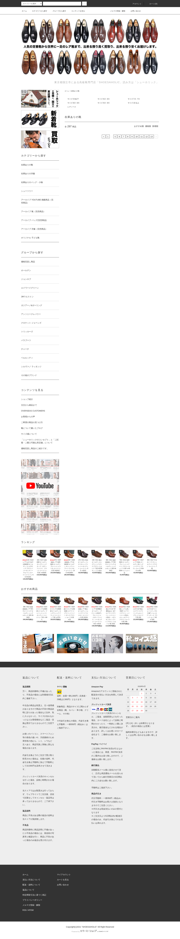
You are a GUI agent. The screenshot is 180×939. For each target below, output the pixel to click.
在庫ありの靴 (75, 91)
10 (136, 136)
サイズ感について (29, 434)
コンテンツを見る (76, 11)
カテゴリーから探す (38, 11)
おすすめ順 (139, 126)
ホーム (24, 11)
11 (141, 136)
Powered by (90, 931)
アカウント (135, 4)
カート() (152, 4)
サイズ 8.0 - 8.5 (73, 103)
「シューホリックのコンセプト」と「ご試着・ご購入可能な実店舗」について (39, 441)
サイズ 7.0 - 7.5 (134, 99)
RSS (24, 910)
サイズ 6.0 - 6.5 (103, 99)
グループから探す (57, 11)
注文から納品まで (29, 405)
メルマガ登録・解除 (116, 11)
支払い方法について (31, 880)
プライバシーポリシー (32, 900)
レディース (72, 107)
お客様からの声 (28, 416)
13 (151, 136)
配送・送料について (31, 885)
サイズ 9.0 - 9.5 (103, 103)
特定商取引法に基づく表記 (34, 895)
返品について (28, 890)
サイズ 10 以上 (133, 103)
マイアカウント (64, 874)
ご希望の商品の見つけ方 (32, 422)
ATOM (31, 910)
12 (146, 136)
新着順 (155, 126)
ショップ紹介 (27, 399)
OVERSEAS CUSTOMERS (33, 411)
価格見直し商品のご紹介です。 (35, 448)
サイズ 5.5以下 (73, 99)
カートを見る (63, 880)
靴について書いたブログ (32, 428)
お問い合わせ (134, 11)
